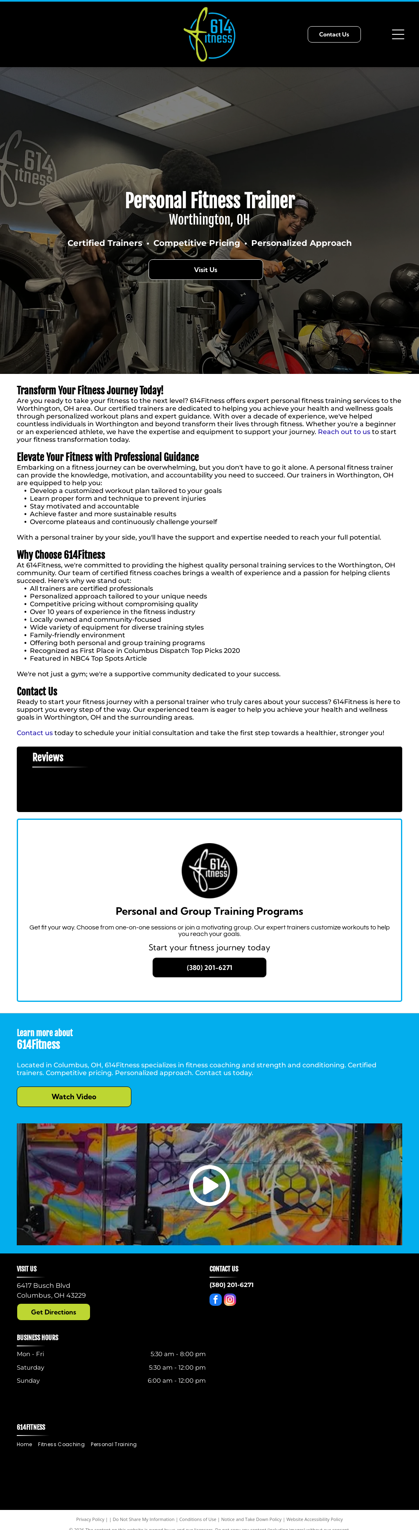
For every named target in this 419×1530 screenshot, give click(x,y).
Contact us (35, 733)
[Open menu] (398, 34)
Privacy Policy (90, 1519)
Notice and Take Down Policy (251, 1519)
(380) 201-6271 (232, 1285)
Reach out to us (344, 432)
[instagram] (230, 1301)
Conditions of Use (197, 1519)
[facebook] (216, 1301)
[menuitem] (27, 1444)
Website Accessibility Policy (314, 1519)
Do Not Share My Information (144, 1519)
